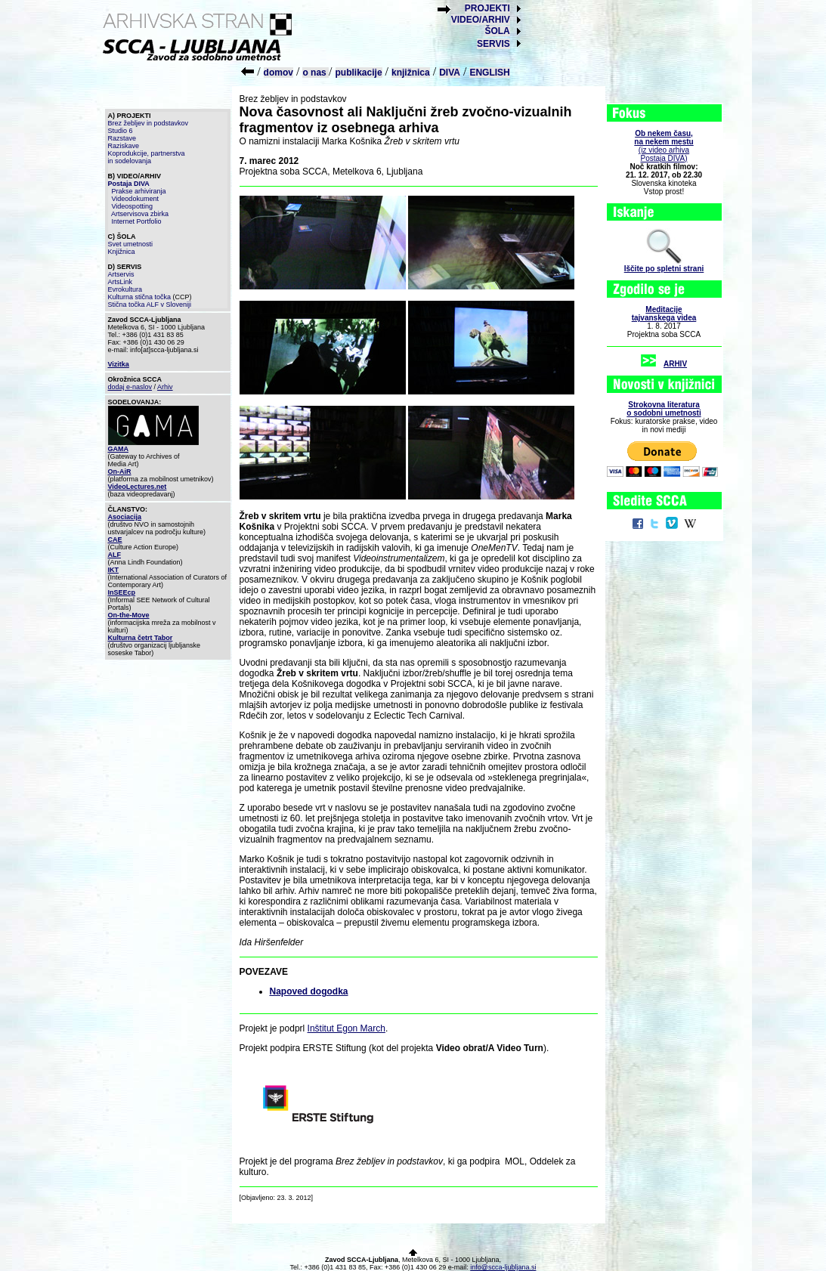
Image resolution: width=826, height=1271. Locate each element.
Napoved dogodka (309, 991)
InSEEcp (122, 592)
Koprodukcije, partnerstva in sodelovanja (146, 157)
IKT (113, 570)
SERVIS (493, 44)
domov (278, 72)
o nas (315, 72)
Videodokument (135, 199)
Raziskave (124, 146)
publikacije (359, 72)
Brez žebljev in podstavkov (148, 123)
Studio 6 (120, 131)
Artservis (121, 274)
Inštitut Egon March (346, 1028)
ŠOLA (496, 31)
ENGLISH (489, 72)
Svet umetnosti (130, 244)
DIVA (449, 72)
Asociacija (125, 517)
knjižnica (410, 72)
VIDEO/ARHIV (480, 19)
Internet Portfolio (137, 221)
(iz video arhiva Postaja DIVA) (663, 145)
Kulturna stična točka (140, 297)
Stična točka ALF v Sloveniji (150, 304)
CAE (115, 539)
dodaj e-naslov (130, 387)
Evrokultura (125, 289)
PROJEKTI (487, 8)
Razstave (122, 138)
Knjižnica (121, 251)
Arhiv (165, 387)
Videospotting (132, 206)
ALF (115, 554)
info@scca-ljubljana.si (503, 1267)
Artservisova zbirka (140, 214)
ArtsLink (120, 282)
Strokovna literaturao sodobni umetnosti (663, 408)
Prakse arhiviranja (139, 191)
